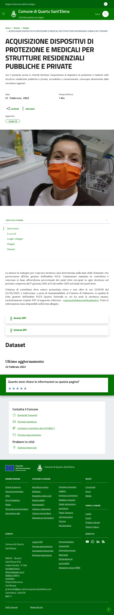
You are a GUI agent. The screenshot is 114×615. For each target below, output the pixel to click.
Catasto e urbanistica (41, 509)
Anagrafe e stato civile (41, 495)
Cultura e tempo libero (41, 513)
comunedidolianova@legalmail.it (81, 300)
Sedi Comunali (11, 607)
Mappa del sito (36, 607)
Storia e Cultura (92, 527)
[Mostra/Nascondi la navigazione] (3, 13)
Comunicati (90, 487)
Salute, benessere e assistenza (67, 506)
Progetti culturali (93, 522)
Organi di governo (13, 487)
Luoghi (88, 513)
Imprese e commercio (68, 495)
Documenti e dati (12, 513)
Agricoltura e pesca (40, 487)
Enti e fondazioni (12, 500)
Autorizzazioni (38, 504)
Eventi (88, 518)
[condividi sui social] (12, 108)
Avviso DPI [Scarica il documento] (20, 318)
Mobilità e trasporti (67, 500)
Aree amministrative (14, 491)
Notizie (88, 495)
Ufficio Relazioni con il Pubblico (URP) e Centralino (14, 575)
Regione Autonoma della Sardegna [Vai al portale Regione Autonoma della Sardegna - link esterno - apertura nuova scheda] (20, 4)
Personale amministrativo (16, 509)
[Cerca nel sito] (105, 14)
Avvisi (88, 491)
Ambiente (36, 491)
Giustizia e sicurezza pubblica (67, 489)
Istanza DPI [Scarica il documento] (20, 330)
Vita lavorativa (65, 525)
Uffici (7, 495)
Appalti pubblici (38, 500)
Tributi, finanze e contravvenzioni (66, 514)
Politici (8, 504)
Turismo (62, 521)
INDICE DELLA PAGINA (57, 220)
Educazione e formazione (43, 517)
